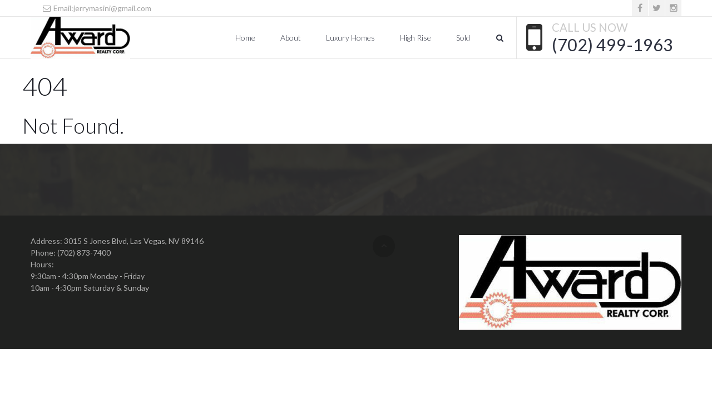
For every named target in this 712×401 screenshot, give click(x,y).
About (290, 37)
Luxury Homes (350, 37)
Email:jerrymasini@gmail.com (96, 8)
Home (245, 37)
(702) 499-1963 (612, 45)
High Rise (415, 37)
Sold (463, 37)
